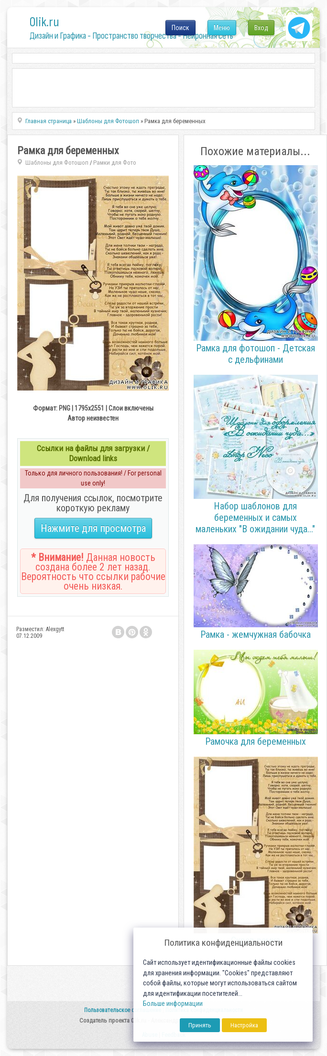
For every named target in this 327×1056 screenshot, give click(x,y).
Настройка (244, 1025)
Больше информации (173, 1004)
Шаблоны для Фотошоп (56, 162)
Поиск (180, 28)
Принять (199, 1025)
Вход (261, 28)
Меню (222, 28)
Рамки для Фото (114, 162)
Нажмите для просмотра (93, 528)
